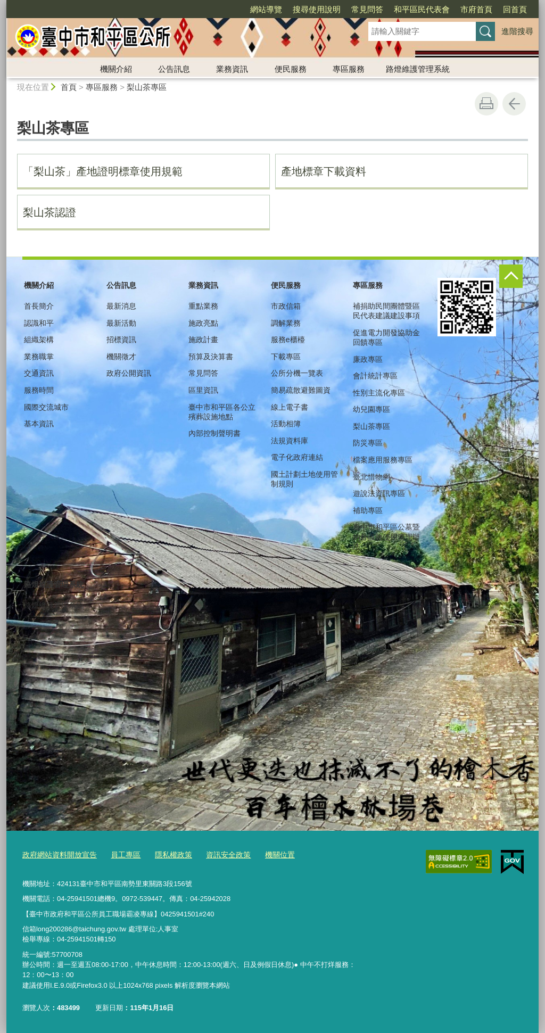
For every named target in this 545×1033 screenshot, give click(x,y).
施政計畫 (203, 339)
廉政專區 (368, 359)
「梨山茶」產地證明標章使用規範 (103, 171)
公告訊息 (174, 68)
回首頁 (515, 9)
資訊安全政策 (216, 855)
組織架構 (39, 339)
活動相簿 (286, 423)
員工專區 (119, 855)
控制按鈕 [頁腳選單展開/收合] (511, 276)
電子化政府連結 (297, 457)
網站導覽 (266, 9)
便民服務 (291, 68)
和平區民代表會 (422, 9)
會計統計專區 (375, 375)
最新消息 (121, 306)
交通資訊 (39, 373)
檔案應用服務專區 (382, 460)
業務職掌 (39, 356)
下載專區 (286, 356)
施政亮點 (203, 323)
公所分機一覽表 (297, 373)
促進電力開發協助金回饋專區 (386, 337)
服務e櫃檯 (288, 339)
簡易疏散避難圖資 (301, 390)
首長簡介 (39, 306)
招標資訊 (121, 339)
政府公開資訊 (128, 373)
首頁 (69, 87)
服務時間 (39, 390)
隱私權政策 (164, 855)
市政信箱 (286, 306)
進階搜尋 (517, 31)
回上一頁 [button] (514, 103)
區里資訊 (203, 390)
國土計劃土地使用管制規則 (304, 479)
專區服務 (349, 68)
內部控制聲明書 (214, 433)
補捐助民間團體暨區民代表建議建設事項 (386, 311)
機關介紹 (116, 68)
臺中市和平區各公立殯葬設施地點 (221, 412)
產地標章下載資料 (323, 171)
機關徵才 (121, 356)
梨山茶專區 (147, 87)
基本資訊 (39, 423)
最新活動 (121, 323)
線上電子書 (289, 407)
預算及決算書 (210, 356)
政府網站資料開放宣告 (57, 855)
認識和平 (39, 323)
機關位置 (265, 855)
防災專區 (368, 443)
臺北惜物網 (371, 477)
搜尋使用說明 (317, 9)
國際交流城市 (46, 407)
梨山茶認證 (49, 212)
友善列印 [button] (486, 103)
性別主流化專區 (379, 393)
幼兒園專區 (371, 409)
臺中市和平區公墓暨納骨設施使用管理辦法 (386, 536)
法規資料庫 (289, 440)
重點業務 (203, 306)
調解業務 (286, 323)
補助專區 (368, 510)
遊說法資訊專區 (379, 493)
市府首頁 (476, 9)
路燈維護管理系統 (418, 68)
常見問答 (367, 9)
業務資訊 (232, 68)
